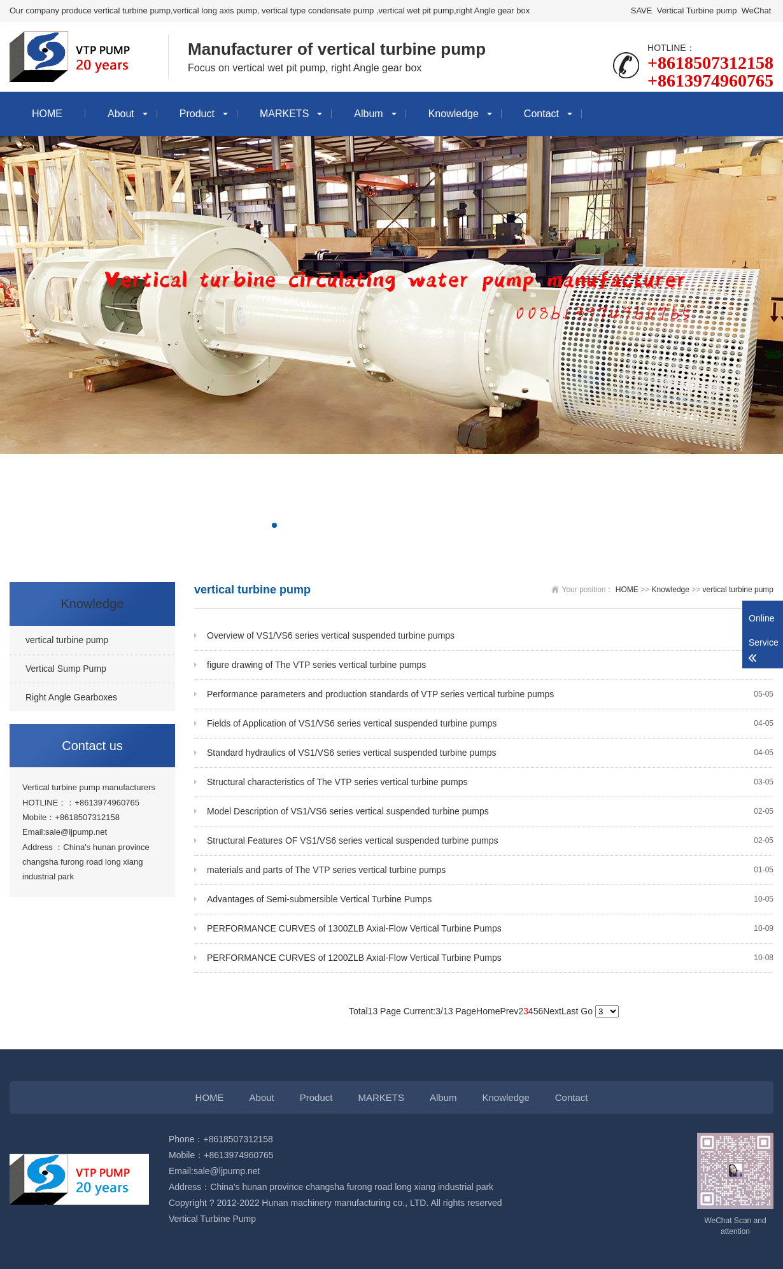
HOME (47, 113)
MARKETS (284, 113)
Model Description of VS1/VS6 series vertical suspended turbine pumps (490, 811)
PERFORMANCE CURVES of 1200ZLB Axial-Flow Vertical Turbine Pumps (490, 958)
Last (569, 1011)
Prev (509, 1011)
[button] (274, 525)
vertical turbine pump (738, 589)
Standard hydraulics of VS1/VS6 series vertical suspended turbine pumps (490, 753)
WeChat (756, 10)
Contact (541, 113)
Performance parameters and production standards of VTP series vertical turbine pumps (490, 694)
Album (368, 113)
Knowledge (453, 113)
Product (197, 113)
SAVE (641, 10)
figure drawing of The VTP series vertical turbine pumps (490, 665)
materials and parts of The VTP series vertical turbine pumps (490, 870)
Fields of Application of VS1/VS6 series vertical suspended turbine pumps (490, 723)
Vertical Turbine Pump (212, 1219)
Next (552, 1011)
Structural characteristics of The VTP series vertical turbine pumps (490, 782)
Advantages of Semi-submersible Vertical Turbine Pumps (490, 899)
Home (488, 1011)
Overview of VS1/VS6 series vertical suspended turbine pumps (490, 635)
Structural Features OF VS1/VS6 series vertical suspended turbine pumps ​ (490, 840)
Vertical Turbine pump (696, 10)
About (121, 113)
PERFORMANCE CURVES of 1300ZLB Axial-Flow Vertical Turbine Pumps (490, 928)
